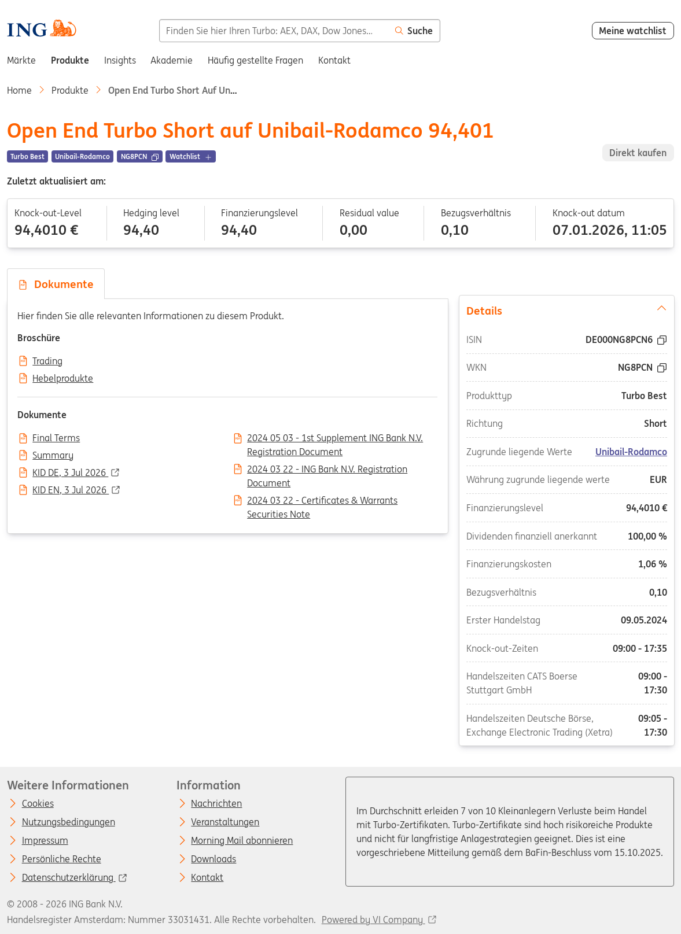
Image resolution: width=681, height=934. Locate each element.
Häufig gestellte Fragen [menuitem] (255, 60)
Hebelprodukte (62, 379)
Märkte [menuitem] (21, 60)
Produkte (70, 90)
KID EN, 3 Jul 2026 (70, 490)
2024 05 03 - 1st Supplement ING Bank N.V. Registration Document (335, 439)
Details (566, 310)
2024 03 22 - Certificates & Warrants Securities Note (322, 501)
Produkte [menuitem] (70, 60)
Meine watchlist (633, 30)
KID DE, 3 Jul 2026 (70, 473)
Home (19, 90)
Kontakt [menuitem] (334, 60)
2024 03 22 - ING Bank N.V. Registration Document (327, 470)
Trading (47, 361)
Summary (52, 456)
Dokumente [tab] (55, 284)
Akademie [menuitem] (171, 60)
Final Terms (56, 438)
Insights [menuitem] (120, 60)
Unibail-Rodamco (631, 451)
